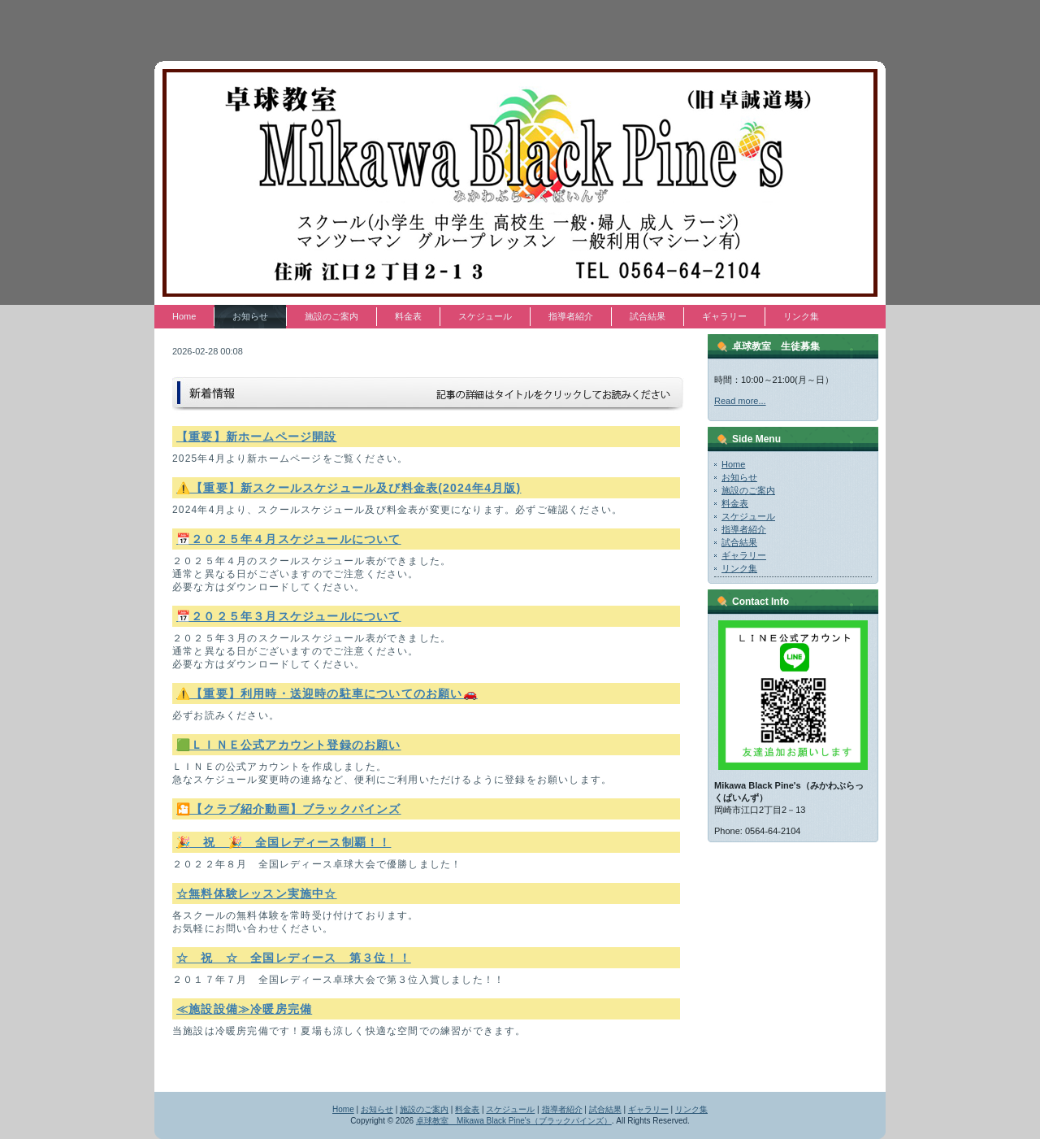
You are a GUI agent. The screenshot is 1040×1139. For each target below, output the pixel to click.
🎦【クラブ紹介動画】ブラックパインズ (288, 808)
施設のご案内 (748, 490)
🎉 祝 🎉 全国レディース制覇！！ (283, 842)
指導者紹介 (744, 529)
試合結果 (739, 542)
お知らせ (739, 477)
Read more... (740, 401)
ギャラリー (744, 555)
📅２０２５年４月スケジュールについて (288, 539)
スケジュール (748, 516)
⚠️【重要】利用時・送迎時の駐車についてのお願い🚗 (327, 693)
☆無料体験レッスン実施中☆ (256, 893)
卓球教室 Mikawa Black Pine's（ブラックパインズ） (514, 1120)
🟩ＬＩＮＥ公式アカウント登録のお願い (288, 744)
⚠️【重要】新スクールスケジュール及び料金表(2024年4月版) (348, 487)
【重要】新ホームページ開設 (256, 436)
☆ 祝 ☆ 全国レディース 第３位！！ (293, 957)
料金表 (735, 503)
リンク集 (739, 568)
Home (733, 464)
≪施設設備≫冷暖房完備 (244, 1008)
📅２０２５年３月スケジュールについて (288, 616)
